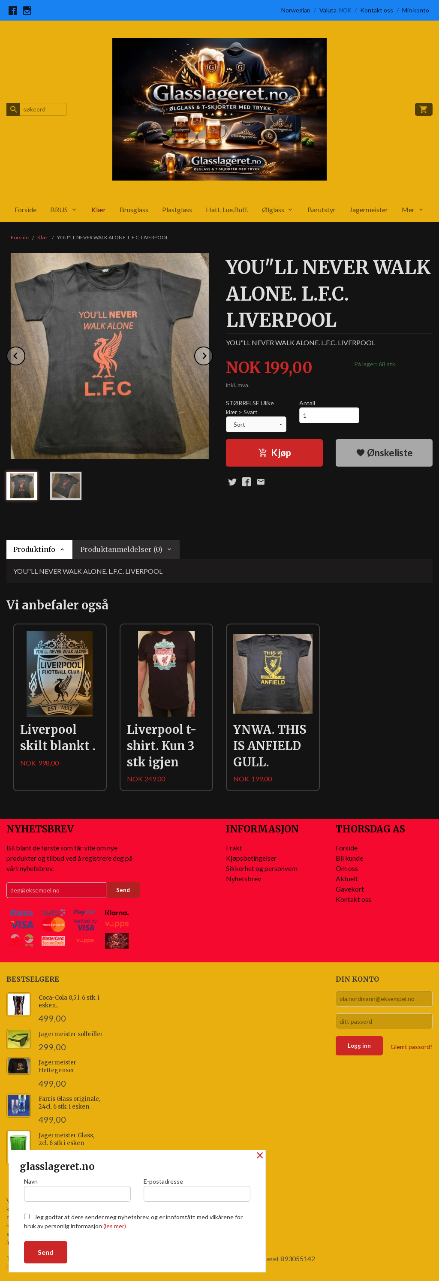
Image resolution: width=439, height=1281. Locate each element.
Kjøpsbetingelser (251, 858)
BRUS (59, 209)
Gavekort (350, 889)
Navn (77, 1190)
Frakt (234, 848)
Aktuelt (347, 878)
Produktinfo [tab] (34, 549)
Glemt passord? (412, 1046)
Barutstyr (321, 209)
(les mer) (114, 1226)
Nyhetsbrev (243, 878)
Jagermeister (368, 209)
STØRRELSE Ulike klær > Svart (250, 407)
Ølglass (273, 209)
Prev (24, 354)
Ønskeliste (384, 452)
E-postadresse (197, 1190)
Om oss (347, 868)
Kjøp (274, 452)
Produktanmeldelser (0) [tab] (121, 549)
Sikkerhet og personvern (262, 868)
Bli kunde (349, 858)
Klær (98, 209)
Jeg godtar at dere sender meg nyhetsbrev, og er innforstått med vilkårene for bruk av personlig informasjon (133, 1221)
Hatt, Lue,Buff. (227, 209)
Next (212, 354)
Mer (408, 209)
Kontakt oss (353, 899)
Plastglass (177, 209)
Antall (307, 403)
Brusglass (134, 209)
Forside (25, 209)
